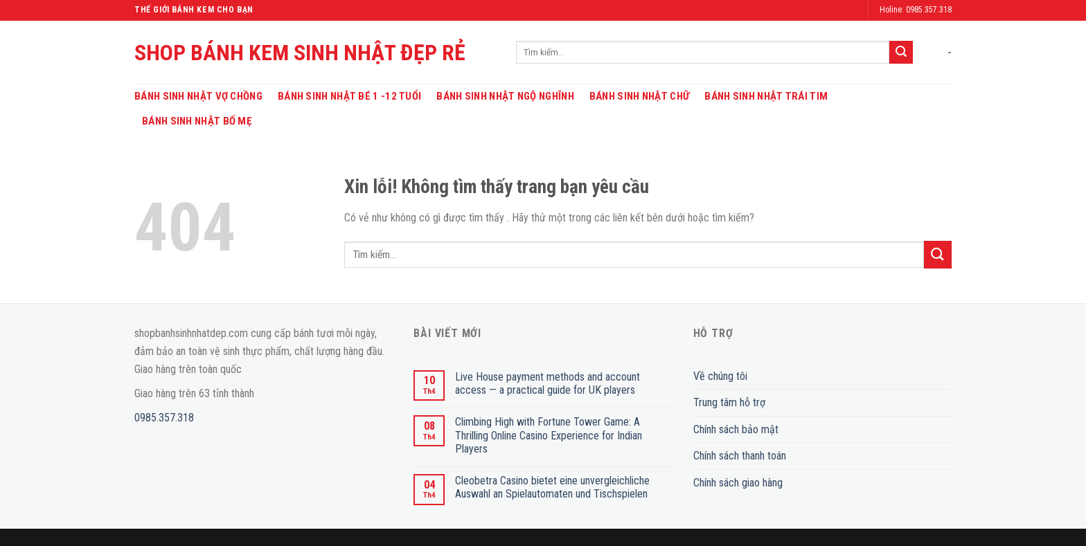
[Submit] (901, 52)
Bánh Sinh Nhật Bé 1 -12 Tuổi (349, 96)
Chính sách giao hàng (738, 482)
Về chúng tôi (720, 376)
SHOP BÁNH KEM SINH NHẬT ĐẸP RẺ (299, 53)
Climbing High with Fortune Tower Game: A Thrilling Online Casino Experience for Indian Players (548, 435)
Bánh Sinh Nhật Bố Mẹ (196, 121)
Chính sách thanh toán (739, 455)
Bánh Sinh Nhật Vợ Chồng (198, 96)
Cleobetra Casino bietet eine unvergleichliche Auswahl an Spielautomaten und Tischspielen (552, 487)
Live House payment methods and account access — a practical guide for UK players (547, 383)
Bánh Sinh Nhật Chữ (639, 96)
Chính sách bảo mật (735, 429)
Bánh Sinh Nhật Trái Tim (766, 96)
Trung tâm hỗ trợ (729, 402)
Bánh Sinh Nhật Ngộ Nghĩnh (505, 96)
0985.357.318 (164, 417)
